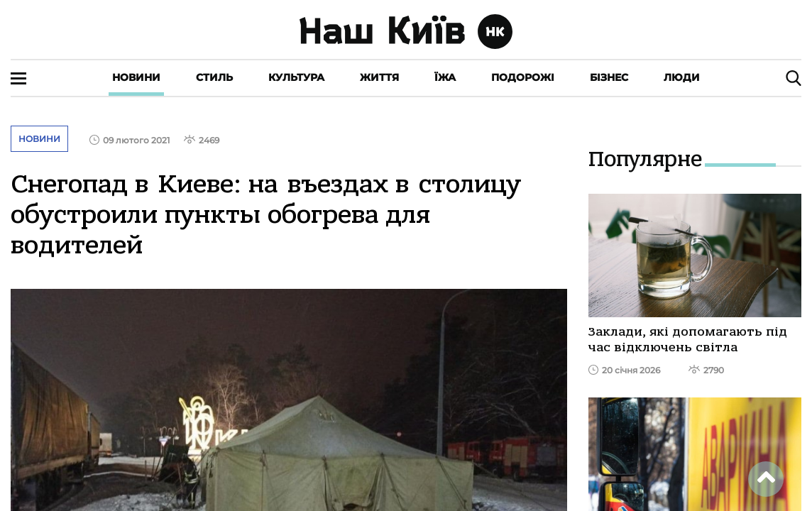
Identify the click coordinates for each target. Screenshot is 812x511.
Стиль (214, 77)
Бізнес (609, 77)
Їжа (445, 77)
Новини (136, 77)
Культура (296, 77)
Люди (682, 77)
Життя (379, 77)
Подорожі (522, 77)
